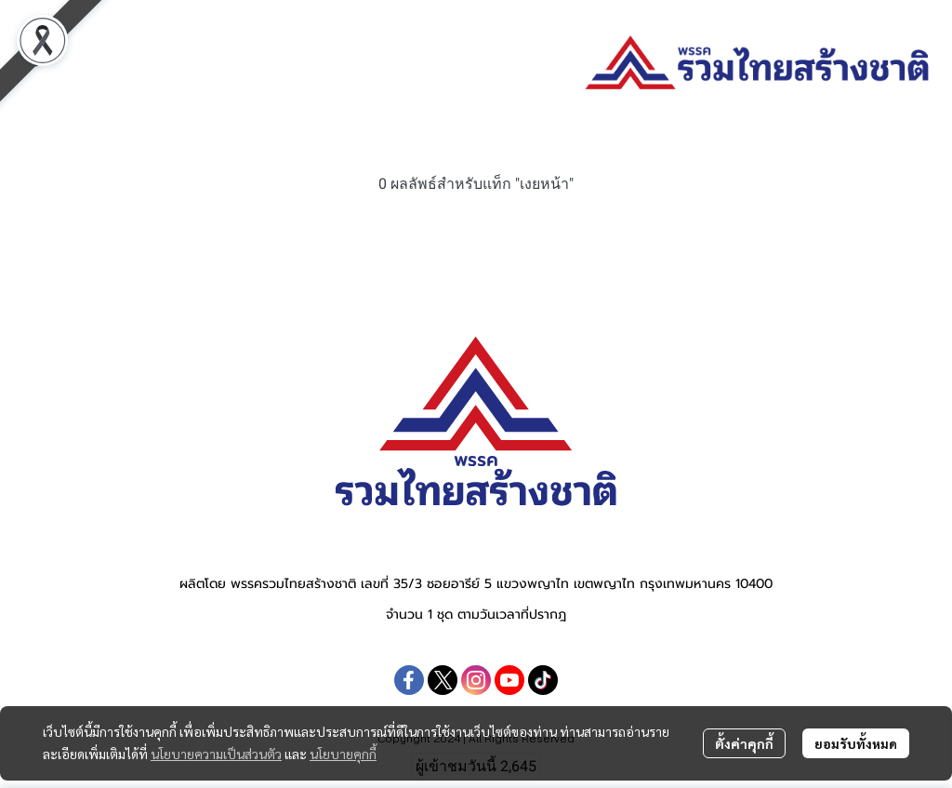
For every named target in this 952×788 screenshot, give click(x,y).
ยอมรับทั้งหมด (855, 743)
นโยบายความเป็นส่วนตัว (216, 753)
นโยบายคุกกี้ (343, 753)
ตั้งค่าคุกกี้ (744, 743)
